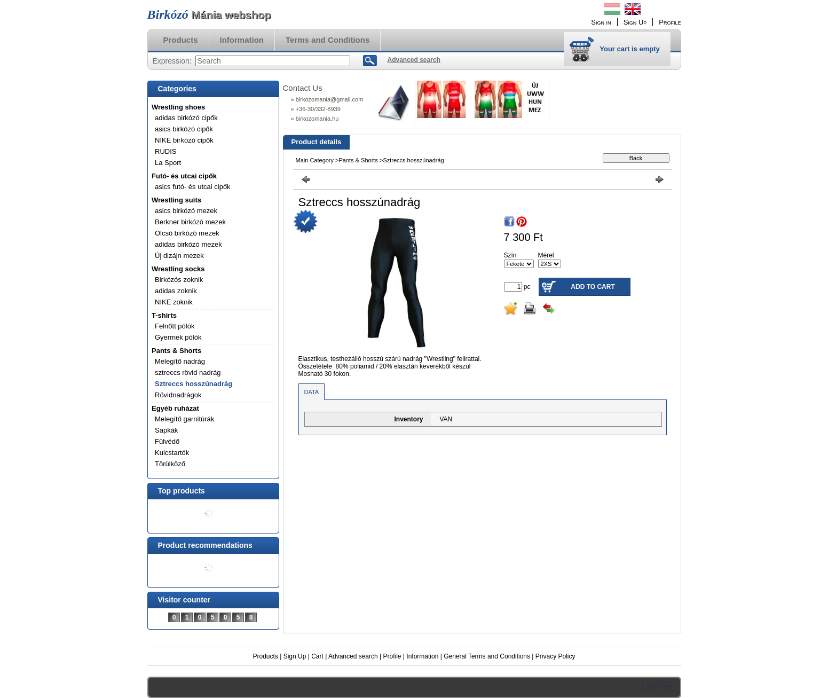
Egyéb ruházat (175, 408)
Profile (392, 656)
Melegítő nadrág (180, 361)
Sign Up (294, 656)
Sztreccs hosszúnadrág (193, 384)
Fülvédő (167, 441)
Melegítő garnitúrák (184, 419)
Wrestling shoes (178, 107)
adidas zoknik (176, 291)
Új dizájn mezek (179, 256)
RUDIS (165, 151)
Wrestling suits (176, 200)
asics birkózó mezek (186, 211)
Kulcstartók (172, 453)
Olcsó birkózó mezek (187, 233)
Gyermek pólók (178, 337)
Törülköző (170, 464)
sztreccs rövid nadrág (188, 372)
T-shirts (164, 315)
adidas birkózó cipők (186, 118)
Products (265, 656)
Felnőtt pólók (174, 326)
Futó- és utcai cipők (184, 176)
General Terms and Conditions (487, 656)
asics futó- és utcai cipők (193, 187)
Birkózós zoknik (179, 280)
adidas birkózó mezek (188, 244)
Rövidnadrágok (178, 395)
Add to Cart (592, 287)
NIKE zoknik (174, 302)
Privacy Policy (555, 656)
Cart (317, 656)
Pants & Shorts (176, 351)
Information (422, 656)
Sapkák (166, 430)
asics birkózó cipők (184, 129)
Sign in (601, 22)
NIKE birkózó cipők (184, 140)
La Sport (168, 163)
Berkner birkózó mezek (190, 222)
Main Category (315, 160)
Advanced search (353, 656)
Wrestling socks (178, 269)
